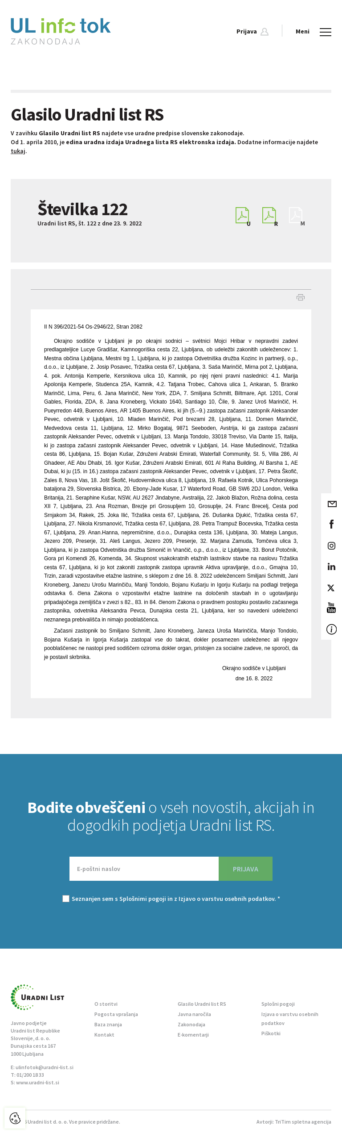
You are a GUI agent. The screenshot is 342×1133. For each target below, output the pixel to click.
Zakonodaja (191, 1024)
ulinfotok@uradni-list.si (44, 1067)
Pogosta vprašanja (116, 1014)
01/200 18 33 (30, 1074)
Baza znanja (108, 1024)
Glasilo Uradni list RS (202, 1003)
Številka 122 (82, 209)
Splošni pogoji (278, 1003)
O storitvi (106, 1003)
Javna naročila (194, 1014)
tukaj (18, 151)
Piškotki (271, 1033)
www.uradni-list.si (37, 1082)
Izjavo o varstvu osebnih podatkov (226, 899)
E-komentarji (193, 1034)
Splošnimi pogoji (142, 899)
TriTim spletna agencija (303, 1121)
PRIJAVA (245, 868)
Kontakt (104, 1034)
